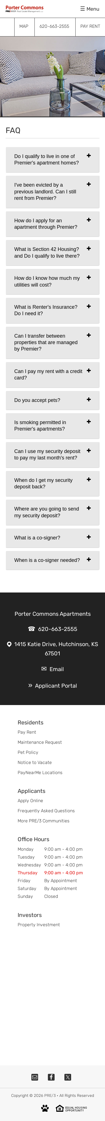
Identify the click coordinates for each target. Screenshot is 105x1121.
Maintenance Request (40, 742)
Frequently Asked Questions (46, 810)
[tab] (52, 160)
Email (57, 669)
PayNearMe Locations (40, 772)
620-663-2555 (57, 629)
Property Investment (39, 924)
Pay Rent (27, 732)
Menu (93, 9)
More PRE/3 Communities (43, 820)
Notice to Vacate (35, 762)
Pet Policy (28, 752)
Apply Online (30, 800)
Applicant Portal (56, 685)
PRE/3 (50, 1095)
